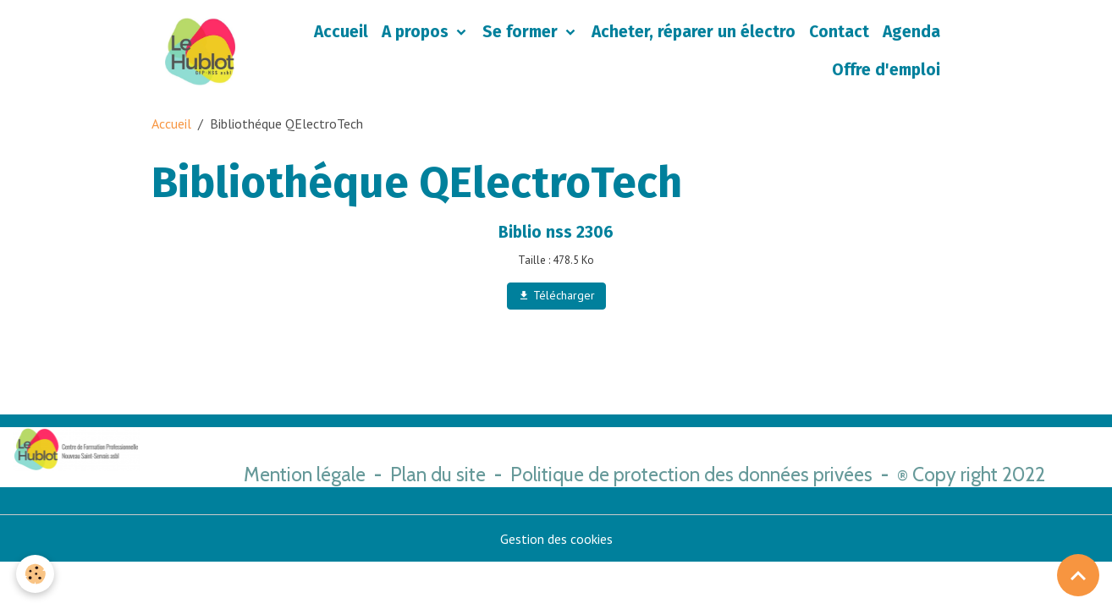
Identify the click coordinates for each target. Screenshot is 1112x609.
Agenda (911, 31)
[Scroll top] (1078, 575)
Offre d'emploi (886, 70)
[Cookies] (36, 574)
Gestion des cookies (556, 538)
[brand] (200, 51)
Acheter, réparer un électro (693, 31)
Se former (522, 31)
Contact (839, 31)
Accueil (341, 31)
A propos (417, 31)
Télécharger (556, 296)
